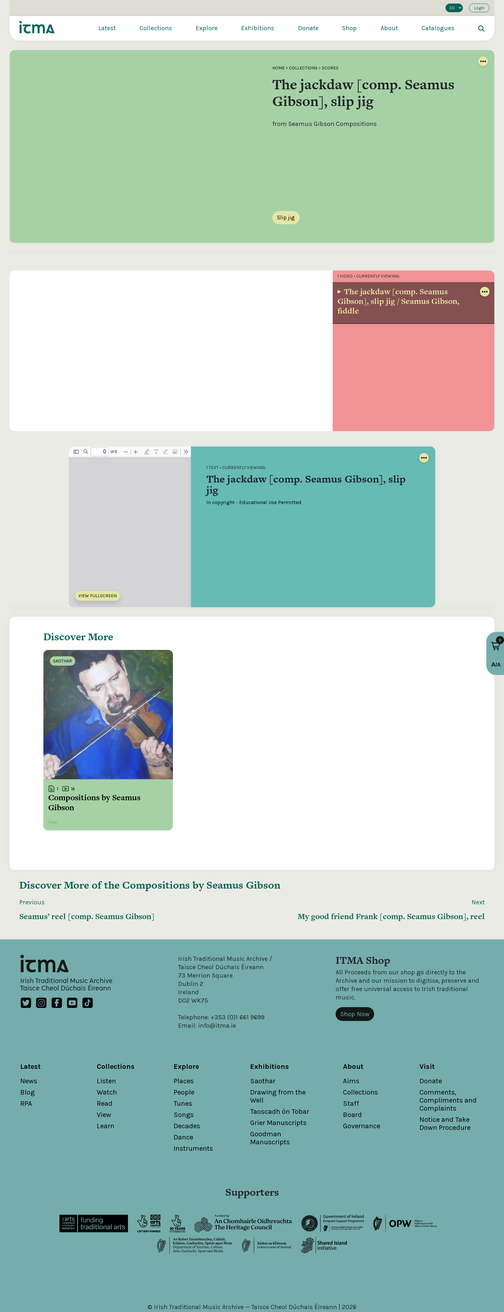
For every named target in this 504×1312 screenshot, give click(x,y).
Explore (207, 28)
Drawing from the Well (278, 1065)
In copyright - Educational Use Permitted (254, 502)
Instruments (193, 1117)
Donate (308, 28)
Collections (156, 28)
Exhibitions (257, 28)
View (104, 1083)
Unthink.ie (262, 1292)
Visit (427, 1035)
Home (278, 68)
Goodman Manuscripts (270, 1106)
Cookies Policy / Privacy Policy (309, 1284)
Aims (351, 1049)
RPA (26, 1072)
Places (184, 1049)
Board (352, 1083)
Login (479, 7)
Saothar (262, 1049)
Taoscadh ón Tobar (279, 1080)
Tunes (183, 1072)
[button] (495, 646)
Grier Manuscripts (278, 1091)
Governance (361, 1094)
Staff (351, 1072)
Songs (184, 1083)
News (28, 1049)
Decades (187, 1094)
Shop (349, 28)
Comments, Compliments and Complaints (448, 1069)
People (184, 1061)
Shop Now (354, 982)
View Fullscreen (97, 595)
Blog (27, 1061)
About (389, 28)
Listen (106, 1049)
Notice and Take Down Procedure (445, 1092)
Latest (107, 28)
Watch (107, 1061)
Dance (183, 1106)
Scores (330, 68)
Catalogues (438, 28)
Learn (105, 1094)
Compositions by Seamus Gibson (201, 853)
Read (105, 1072)
